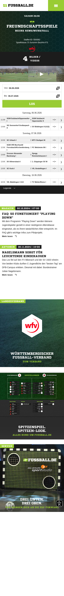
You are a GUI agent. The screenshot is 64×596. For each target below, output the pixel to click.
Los (32, 103)
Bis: (6, 96)
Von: (6, 88)
